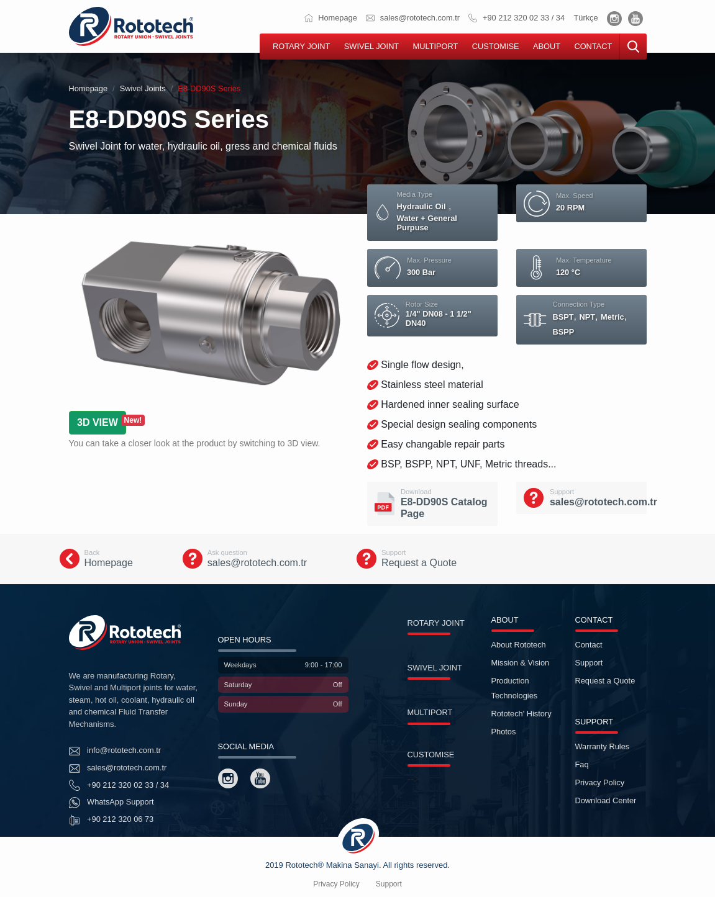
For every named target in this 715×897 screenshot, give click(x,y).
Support (589, 662)
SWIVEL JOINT (371, 46)
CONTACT (593, 46)
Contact (589, 644)
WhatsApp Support (111, 802)
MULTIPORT (435, 46)
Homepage (330, 17)
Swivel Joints (143, 88)
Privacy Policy (600, 782)
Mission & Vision (520, 662)
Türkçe (585, 17)
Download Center (606, 800)
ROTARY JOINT (301, 46)
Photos (503, 731)
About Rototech (518, 644)
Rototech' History (521, 713)
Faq (582, 764)
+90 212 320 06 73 (111, 820)
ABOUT (546, 46)
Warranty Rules (602, 746)
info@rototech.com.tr (115, 751)
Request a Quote (605, 680)
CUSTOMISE (495, 46)
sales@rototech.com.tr (413, 17)
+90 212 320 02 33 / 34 (516, 17)
